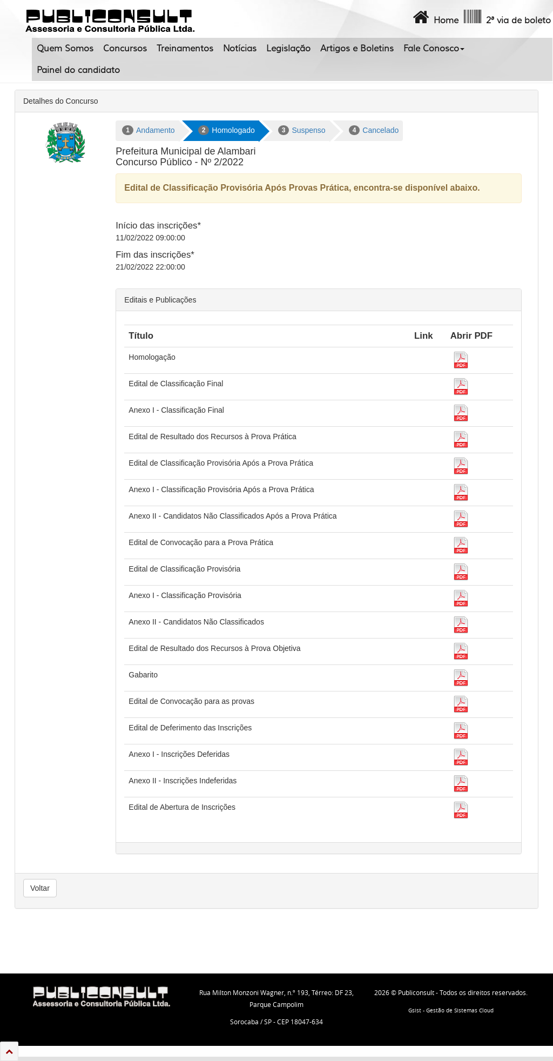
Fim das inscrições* (155, 255)
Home (434, 17)
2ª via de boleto (506, 17)
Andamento (148, 130)
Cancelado (374, 130)
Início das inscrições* (158, 225)
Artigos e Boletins (357, 48)
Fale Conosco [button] (433, 48)
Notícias (240, 48)
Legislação (288, 48)
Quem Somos (65, 48)
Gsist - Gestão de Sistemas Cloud (451, 1010)
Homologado (226, 130)
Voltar (40, 888)
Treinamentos (185, 48)
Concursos (125, 48)
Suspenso (302, 130)
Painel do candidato (78, 70)
